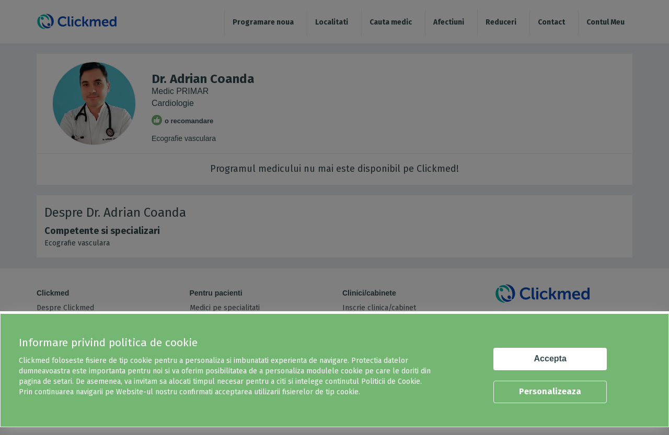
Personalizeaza (550, 391)
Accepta (550, 358)
